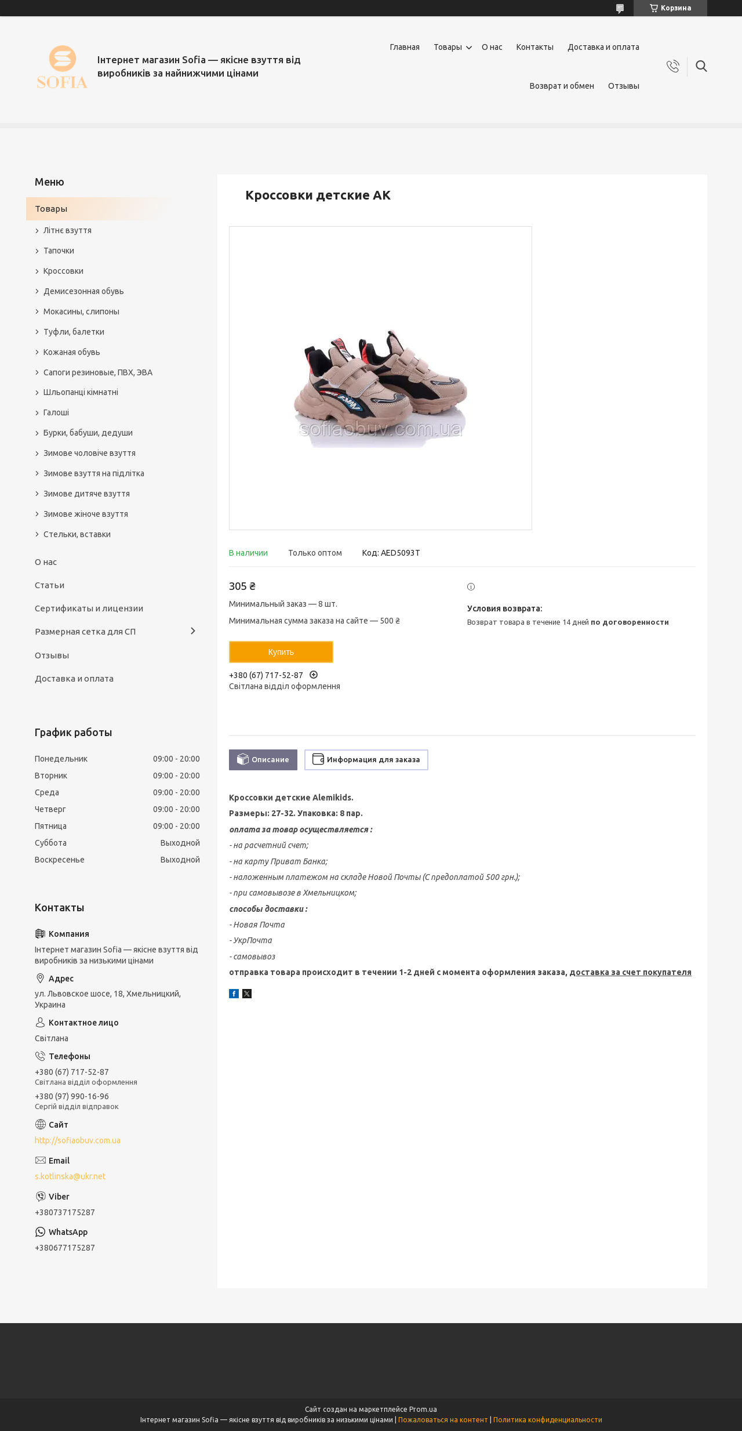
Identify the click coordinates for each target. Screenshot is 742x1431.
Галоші (56, 412)
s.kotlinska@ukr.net (70, 1176)
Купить (281, 652)
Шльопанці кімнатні (80, 392)
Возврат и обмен (562, 85)
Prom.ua (423, 1409)
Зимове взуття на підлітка (93, 473)
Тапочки (58, 250)
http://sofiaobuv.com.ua (78, 1140)
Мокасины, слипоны (81, 311)
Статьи (49, 585)
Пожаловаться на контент (443, 1419)
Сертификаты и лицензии (89, 608)
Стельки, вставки (77, 534)
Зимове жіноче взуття (85, 514)
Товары (448, 47)
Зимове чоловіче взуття (89, 453)
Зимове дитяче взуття (86, 493)
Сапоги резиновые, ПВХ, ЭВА (97, 372)
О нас (492, 47)
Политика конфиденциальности (547, 1419)
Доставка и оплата (603, 47)
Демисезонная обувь (83, 291)
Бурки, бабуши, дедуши (88, 432)
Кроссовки (63, 271)
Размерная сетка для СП (85, 631)
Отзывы (623, 85)
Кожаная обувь (71, 352)
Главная (405, 47)
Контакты (535, 47)
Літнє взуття (67, 230)
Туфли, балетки (73, 331)
